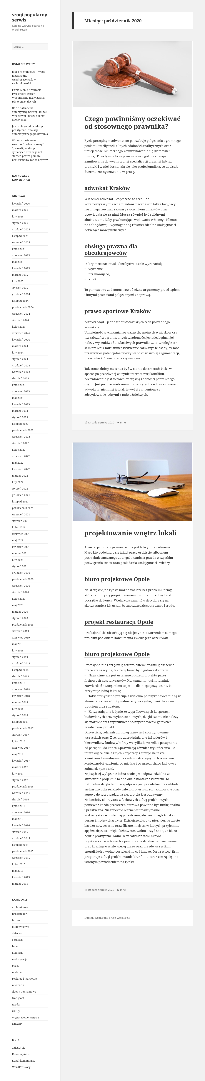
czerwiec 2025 (21, 255)
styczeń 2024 (20, 359)
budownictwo (20, 927)
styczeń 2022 (20, 488)
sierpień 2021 (20, 521)
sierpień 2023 (20, 378)
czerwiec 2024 (21, 333)
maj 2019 (17, 644)
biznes (16, 920)
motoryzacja (19, 959)
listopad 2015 (20, 845)
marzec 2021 (20, 553)
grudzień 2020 (21, 572)
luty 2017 (18, 773)
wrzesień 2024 (21, 313)
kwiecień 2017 (21, 760)
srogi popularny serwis (29, 17)
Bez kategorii (20, 914)
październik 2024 (23, 307)
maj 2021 (17, 540)
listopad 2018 (20, 670)
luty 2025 (18, 281)
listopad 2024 (20, 300)
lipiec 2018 (18, 683)
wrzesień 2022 (21, 436)
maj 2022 (17, 462)
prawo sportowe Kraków (117, 311)
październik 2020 (23, 579)
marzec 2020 (20, 611)
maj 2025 (17, 262)
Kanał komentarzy (23, 1060)
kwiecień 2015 (21, 877)
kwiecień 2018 (21, 696)
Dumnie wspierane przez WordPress (107, 917)
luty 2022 (18, 482)
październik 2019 (23, 624)
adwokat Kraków (107, 188)
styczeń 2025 (20, 287)
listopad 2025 (20, 236)
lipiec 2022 (18, 449)
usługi (16, 1011)
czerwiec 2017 (21, 747)
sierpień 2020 (20, 592)
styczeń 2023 (20, 417)
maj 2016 (17, 819)
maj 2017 (17, 754)
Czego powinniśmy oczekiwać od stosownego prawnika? (132, 122)
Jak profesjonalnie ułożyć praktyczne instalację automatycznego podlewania (30, 130)
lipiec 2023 (18, 385)
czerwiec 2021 (21, 534)
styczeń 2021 (20, 566)
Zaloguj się (18, 1047)
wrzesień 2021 (21, 514)
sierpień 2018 (20, 676)
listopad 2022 (20, 423)
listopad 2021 (20, 501)
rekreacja (18, 985)
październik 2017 (23, 728)
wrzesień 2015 (21, 857)
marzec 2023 (20, 411)
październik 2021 (23, 508)
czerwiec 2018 (21, 689)
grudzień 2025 (21, 229)
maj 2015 (17, 870)
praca (15, 965)
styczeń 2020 (20, 618)
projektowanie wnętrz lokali (130, 533)
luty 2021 (18, 560)
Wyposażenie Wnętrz (25, 1017)
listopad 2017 (20, 721)
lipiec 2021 (18, 527)
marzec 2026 (20, 210)
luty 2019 (18, 650)
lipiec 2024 (18, 326)
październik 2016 (23, 786)
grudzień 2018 (21, 663)
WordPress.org (21, 1067)
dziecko (16, 933)
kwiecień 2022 (21, 469)
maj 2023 (17, 398)
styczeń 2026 (20, 223)
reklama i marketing (25, 978)
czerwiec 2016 (21, 812)
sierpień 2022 (20, 443)
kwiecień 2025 (21, 268)
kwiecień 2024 (21, 339)
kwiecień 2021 (21, 547)
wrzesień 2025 (21, 242)
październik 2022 (23, 430)
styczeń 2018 (20, 715)
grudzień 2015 (21, 838)
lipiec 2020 (18, 598)
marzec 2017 (20, 767)
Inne (15, 946)
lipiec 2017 (18, 741)
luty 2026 (18, 216)
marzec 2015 (20, 883)
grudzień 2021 (21, 495)
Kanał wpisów (21, 1054)
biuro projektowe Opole (117, 579)
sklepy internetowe (24, 991)
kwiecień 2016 (21, 825)
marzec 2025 (20, 274)
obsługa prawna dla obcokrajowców (110, 249)
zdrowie (17, 1024)
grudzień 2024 (21, 294)
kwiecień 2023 (21, 404)
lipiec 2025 (18, 249)
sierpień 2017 (20, 734)
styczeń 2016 (20, 832)
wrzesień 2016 (21, 793)
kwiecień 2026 (21, 203)
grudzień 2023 (21, 365)
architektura (20, 907)
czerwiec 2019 (21, 637)
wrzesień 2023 (21, 372)
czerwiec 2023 (21, 391)
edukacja (17, 939)
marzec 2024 (20, 346)
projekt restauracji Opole (118, 621)
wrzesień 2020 (21, 585)
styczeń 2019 (20, 657)
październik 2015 (23, 851)
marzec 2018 (20, 702)
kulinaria (17, 952)
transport (18, 998)
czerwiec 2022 (21, 456)
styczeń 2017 (20, 780)
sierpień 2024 (20, 320)
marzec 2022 (20, 475)
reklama (17, 972)
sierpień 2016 (20, 799)
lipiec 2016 (18, 806)
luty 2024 (18, 352)
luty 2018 (18, 708)
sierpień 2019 (20, 631)
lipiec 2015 (18, 864)
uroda (16, 1004)
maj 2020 (17, 605)
